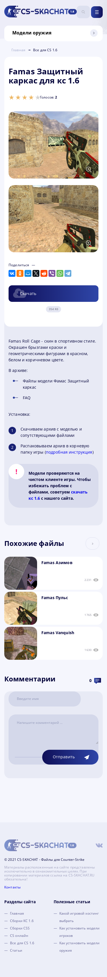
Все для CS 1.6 (22, 943)
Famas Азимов (56, 562)
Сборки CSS (20, 928)
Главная (17, 913)
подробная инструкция (69, 452)
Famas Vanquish (57, 632)
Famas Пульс (54, 597)
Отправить (64, 756)
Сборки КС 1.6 (22, 920)
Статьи (16, 950)
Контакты (12, 887)
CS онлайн (19, 935)
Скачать (28, 293)
